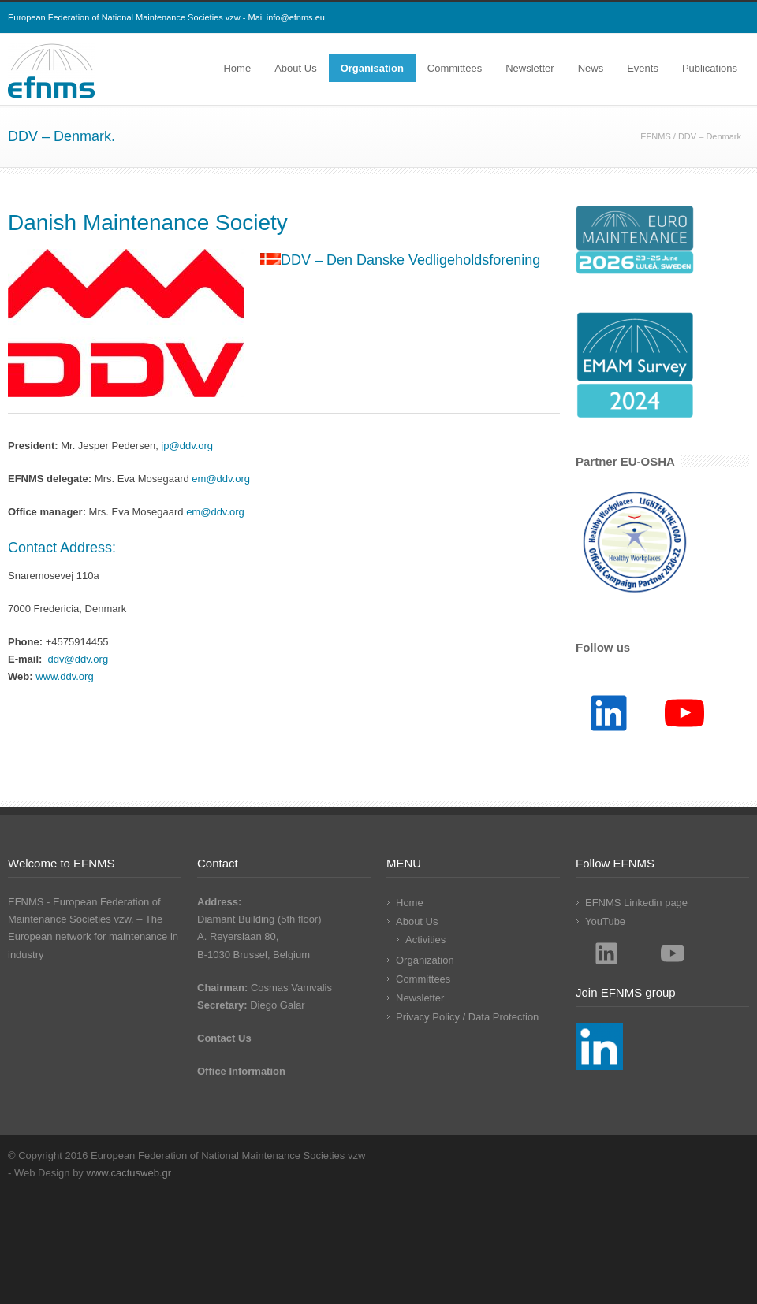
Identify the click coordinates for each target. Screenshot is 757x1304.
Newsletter (529, 68)
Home (237, 68)
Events (642, 68)
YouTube (605, 921)
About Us (295, 68)
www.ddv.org (64, 676)
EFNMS (655, 136)
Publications (709, 68)
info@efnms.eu (296, 17)
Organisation (372, 68)
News (591, 68)
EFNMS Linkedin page (636, 902)
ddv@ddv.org (78, 659)
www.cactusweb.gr (128, 1173)
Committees (454, 68)
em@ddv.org (221, 479)
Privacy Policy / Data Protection (467, 1017)
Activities (425, 939)
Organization (425, 960)
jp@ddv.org (187, 445)
